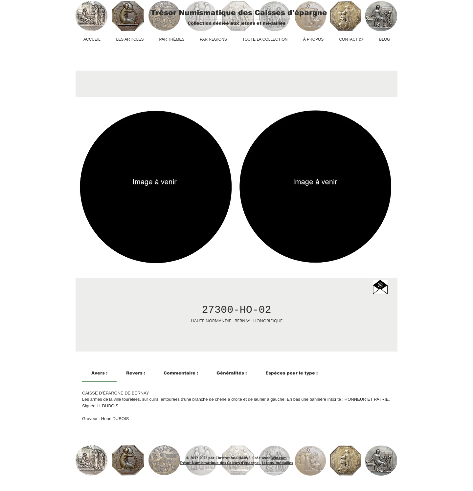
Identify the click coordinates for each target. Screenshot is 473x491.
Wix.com (279, 457)
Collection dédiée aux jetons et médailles (236, 23)
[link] (99, 373)
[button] (380, 287)
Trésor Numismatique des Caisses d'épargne (238, 13)
